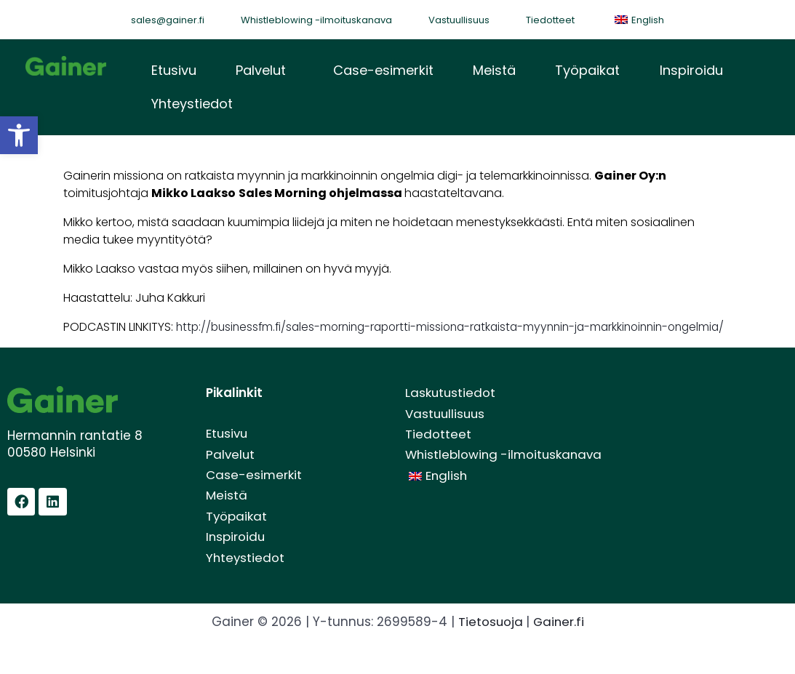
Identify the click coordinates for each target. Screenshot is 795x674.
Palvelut (261, 71)
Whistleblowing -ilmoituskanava (316, 20)
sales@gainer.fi (167, 20)
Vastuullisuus (459, 20)
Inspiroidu (690, 71)
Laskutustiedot (451, 413)
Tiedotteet (550, 20)
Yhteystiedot (192, 106)
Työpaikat (586, 71)
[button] (264, 71)
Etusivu (173, 71)
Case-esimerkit (382, 71)
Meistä (493, 71)
